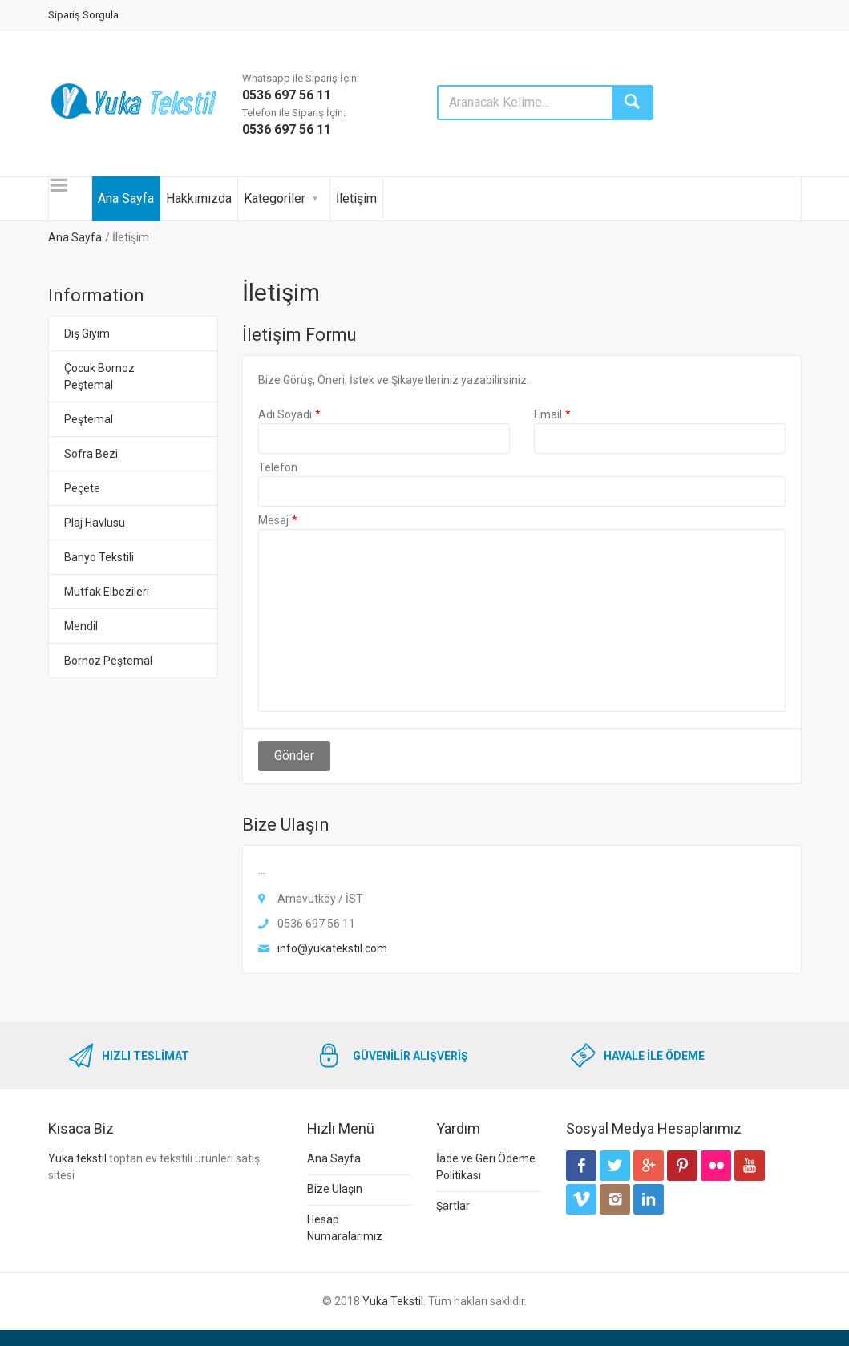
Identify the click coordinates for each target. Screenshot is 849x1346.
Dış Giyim (87, 333)
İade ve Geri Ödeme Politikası (486, 1167)
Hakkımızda (199, 198)
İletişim (356, 198)
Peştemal (88, 419)
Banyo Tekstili (99, 557)
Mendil (81, 626)
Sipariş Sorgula (83, 15)
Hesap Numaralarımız (344, 1228)
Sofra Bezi (91, 453)
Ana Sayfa (126, 198)
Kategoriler (274, 198)
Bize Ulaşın (334, 1188)
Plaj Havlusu (94, 522)
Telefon (277, 467)
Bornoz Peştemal (108, 660)
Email (548, 414)
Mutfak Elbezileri (106, 591)
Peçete (82, 488)
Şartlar (453, 1205)
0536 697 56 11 (286, 95)
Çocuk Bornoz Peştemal (99, 376)
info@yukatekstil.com (332, 948)
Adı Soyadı (285, 414)
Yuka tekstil (77, 1158)
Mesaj (273, 520)
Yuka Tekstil (392, 1301)
